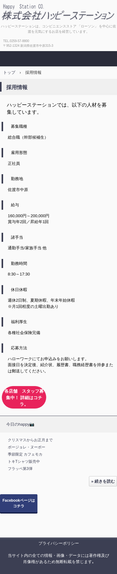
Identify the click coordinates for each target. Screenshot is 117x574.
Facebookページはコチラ (18, 503)
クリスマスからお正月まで (30, 440)
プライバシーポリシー (58, 543)
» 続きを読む (103, 481)
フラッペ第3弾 (20, 468)
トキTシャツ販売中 (24, 461)
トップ (9, 72)
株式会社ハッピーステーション (58, 10)
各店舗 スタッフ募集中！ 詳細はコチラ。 (24, 398)
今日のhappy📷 (20, 424)
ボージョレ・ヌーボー (26, 447)
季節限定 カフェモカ (25, 454)
